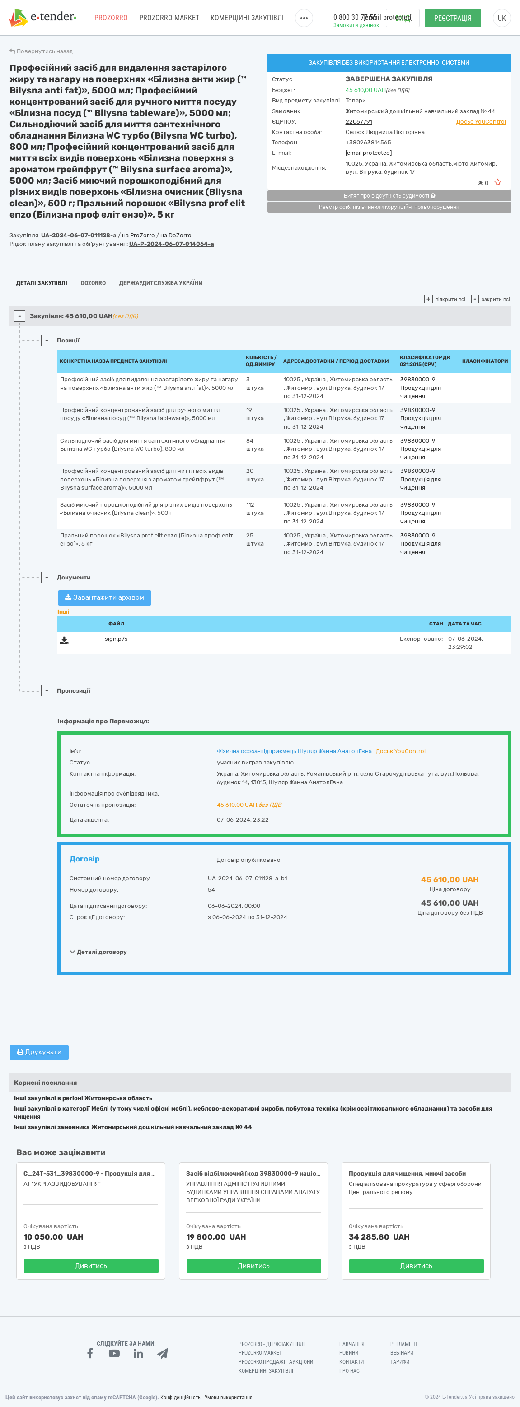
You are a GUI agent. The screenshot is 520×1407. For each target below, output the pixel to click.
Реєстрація (453, 18)
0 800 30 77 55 (355, 17)
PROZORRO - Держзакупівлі (272, 1344)
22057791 (359, 121)
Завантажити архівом (104, 597)
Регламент (403, 1344)
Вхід (402, 18)
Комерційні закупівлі (247, 18)
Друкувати (39, 1052)
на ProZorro (139, 235)
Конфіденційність (180, 1397)
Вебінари (401, 1353)
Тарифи (399, 1362)
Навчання (352, 1344)
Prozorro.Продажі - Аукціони (276, 1362)
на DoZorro (176, 235)
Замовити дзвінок (356, 25)
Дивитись (91, 1266)
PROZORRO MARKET (169, 18)
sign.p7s (116, 638)
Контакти (351, 1362)
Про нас (349, 1371)
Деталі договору (98, 951)
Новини (348, 1353)
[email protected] (369, 152)
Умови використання (229, 1397)
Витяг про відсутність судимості (389, 196)
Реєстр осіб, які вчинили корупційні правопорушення (389, 207)
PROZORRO (111, 18)
